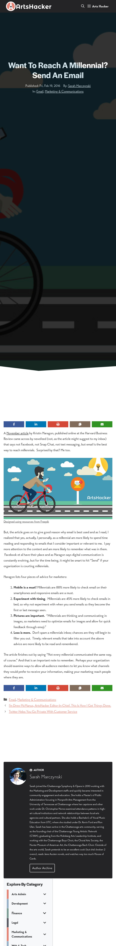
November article (17, 433)
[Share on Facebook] (14, 424)
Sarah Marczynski (79, 86)
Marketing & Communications (64, 91)
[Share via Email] (102, 424)
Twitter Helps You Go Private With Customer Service (43, 712)
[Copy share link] (80, 424)
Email (39, 91)
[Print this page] (58, 424)
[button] (83, 6)
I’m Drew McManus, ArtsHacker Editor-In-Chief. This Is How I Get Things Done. (60, 705)
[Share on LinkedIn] (36, 424)
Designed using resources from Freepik (26, 522)
